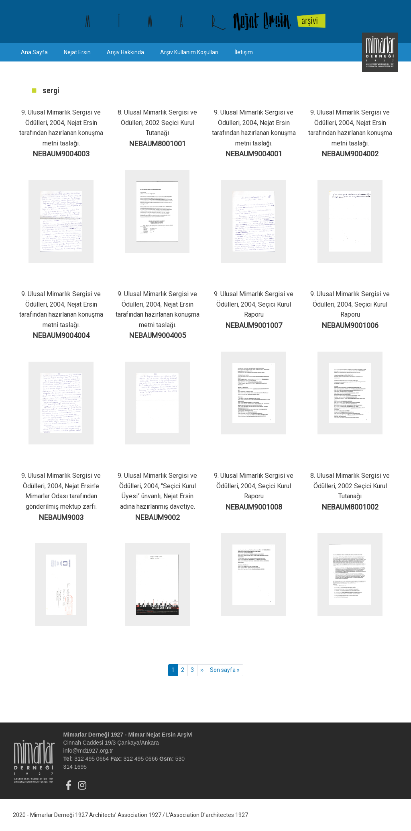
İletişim (243, 52)
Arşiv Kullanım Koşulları (189, 52)
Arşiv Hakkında (125, 52)
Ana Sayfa (34, 52)
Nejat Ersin (77, 52)
